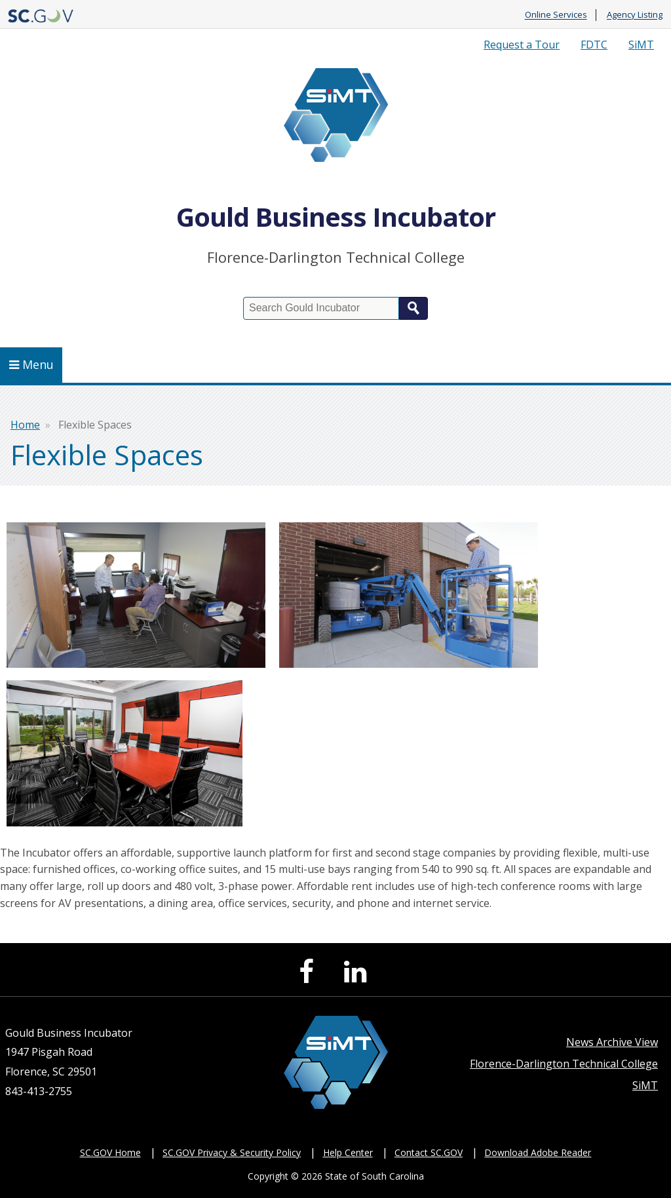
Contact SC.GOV (428, 1152)
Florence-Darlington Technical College (564, 1063)
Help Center (348, 1152)
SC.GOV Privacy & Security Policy (232, 1152)
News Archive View (612, 1042)
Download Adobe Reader (537, 1152)
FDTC (594, 44)
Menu (31, 364)
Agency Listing (634, 15)
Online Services (556, 15)
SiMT (641, 44)
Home (25, 424)
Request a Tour (522, 44)
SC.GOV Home (110, 1152)
